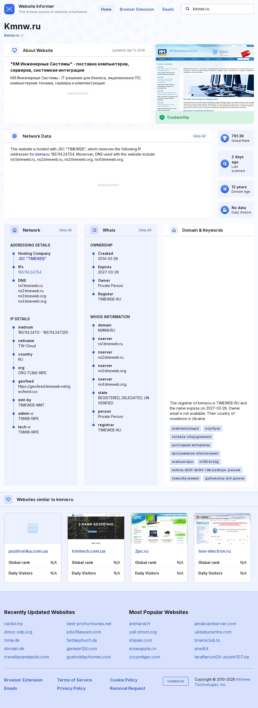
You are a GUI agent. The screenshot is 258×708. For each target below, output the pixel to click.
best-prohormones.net (89, 623)
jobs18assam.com (84, 631)
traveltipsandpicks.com (26, 656)
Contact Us (175, 681)
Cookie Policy (123, 680)
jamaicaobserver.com (215, 623)
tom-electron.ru (214, 551)
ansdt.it (201, 648)
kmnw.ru (13, 35)
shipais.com (140, 640)
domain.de (14, 648)
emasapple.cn (142, 648)
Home (106, 9)
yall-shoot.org (143, 631)
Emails (168, 9)
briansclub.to (207, 640)
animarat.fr (140, 623)
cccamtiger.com (144, 656)
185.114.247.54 (29, 272)
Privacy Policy (71, 688)
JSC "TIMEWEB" (32, 258)
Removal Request (127, 688)
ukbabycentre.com (213, 631)
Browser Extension (137, 9)
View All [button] (199, 136)
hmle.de (11, 640)
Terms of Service (74, 680)
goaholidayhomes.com (89, 656)
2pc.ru (141, 551)
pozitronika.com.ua (28, 551)
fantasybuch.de (82, 640)
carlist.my (13, 623)
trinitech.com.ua (88, 551)
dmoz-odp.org (18, 631)
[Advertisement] (77, 107)
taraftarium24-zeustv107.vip (221, 656)
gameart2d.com (82, 648)
